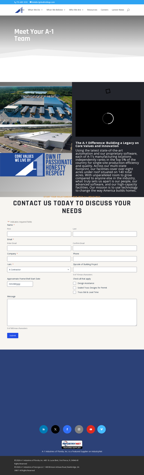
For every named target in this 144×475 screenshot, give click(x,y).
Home (21, 10)
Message (11, 296)
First (9, 228)
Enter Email (12, 243)
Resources (92, 10)
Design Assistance (86, 283)
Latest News (118, 10)
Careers (104, 10)
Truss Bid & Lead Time (88, 292)
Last (74, 228)
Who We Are (75, 10)
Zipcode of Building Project (85, 264)
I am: (10, 264)
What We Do (34, 10)
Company (12, 253)
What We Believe (55, 10)
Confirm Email (79, 243)
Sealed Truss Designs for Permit (92, 287)
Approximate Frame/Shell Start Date (23, 278)
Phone (76, 253)
